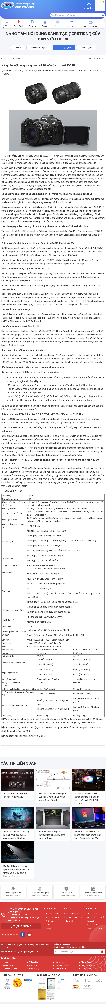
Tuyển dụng (86, 39)
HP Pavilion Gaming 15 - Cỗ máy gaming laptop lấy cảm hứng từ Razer (52, 826)
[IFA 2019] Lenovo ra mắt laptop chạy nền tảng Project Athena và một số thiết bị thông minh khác (16, 863)
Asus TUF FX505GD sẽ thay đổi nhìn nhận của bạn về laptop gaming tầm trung (16, 826)
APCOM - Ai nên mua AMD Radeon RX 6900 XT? (15, 787)
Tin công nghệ (64, 39)
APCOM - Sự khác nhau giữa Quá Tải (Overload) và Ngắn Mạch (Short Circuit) (52, 788)
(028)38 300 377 (21, 917)
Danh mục (4, 17)
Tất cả (18, 39)
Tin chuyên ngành (39, 39)
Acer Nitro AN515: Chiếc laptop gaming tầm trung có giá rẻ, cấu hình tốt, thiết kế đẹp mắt (87, 790)
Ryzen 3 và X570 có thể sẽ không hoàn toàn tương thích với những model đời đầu (87, 826)
